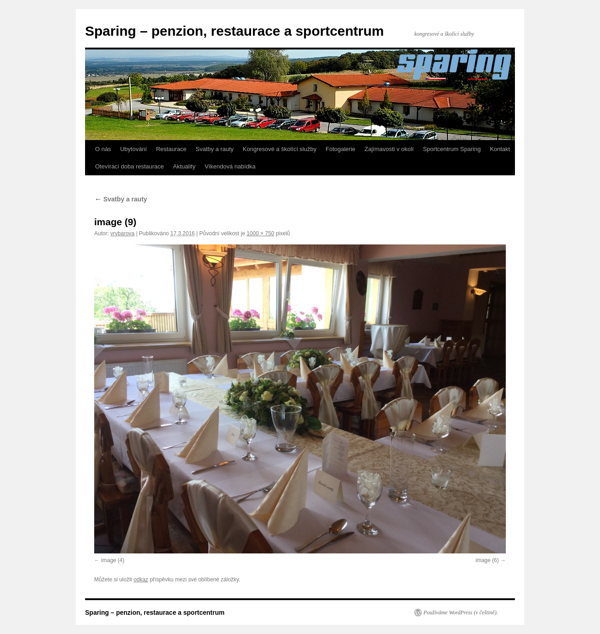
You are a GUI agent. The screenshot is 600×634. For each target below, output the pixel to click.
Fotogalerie (340, 149)
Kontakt (500, 149)
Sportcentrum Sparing (452, 149)
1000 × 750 (260, 233)
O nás (103, 149)
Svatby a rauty (215, 149)
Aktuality (184, 166)
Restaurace (171, 149)
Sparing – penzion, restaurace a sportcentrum (234, 30)
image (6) (487, 560)
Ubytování (133, 149)
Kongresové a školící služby (279, 149)
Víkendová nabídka (229, 166)
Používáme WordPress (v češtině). (460, 612)
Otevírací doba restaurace (129, 166)
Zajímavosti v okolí (389, 149)
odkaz (141, 579)
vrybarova (122, 233)
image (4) (112, 560)
